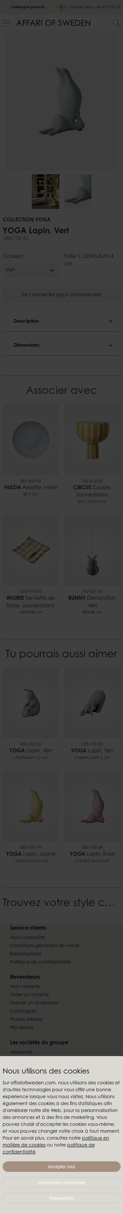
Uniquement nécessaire (61, 1182)
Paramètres (61, 1198)
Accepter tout (61, 1166)
